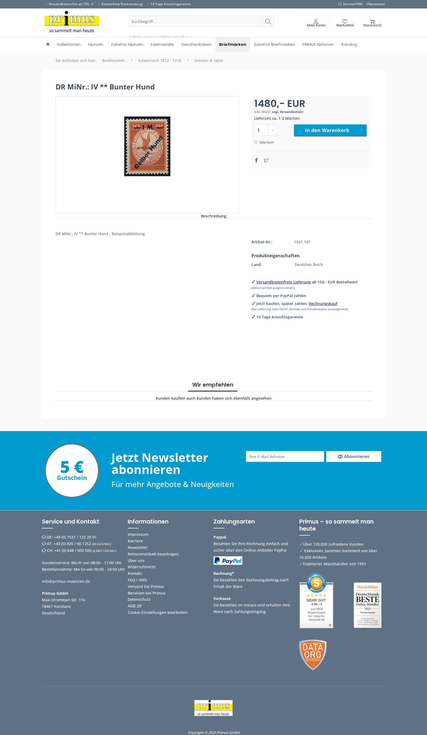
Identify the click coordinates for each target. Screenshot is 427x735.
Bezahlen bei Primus (147, 593)
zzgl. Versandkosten (287, 111)
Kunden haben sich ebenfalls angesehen (234, 398)
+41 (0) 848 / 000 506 (72, 550)
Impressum (138, 534)
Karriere (135, 540)
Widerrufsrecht (141, 566)
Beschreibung (213, 216)
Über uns (136, 560)
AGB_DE (135, 605)
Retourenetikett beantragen (153, 554)
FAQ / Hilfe (137, 579)
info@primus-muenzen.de (66, 581)
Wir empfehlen (212, 385)
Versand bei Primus (146, 586)
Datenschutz (139, 599)
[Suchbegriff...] (201, 21)
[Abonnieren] (353, 456)
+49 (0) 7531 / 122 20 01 (75, 537)
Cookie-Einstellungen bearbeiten (158, 612)
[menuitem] (201, 28)
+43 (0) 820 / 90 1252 (72, 543)
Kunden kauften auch (176, 398)
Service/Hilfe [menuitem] (351, 4)
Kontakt (135, 573)
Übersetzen (376, 4)
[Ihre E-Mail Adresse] (285, 456)
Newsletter (138, 547)
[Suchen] (268, 21)
